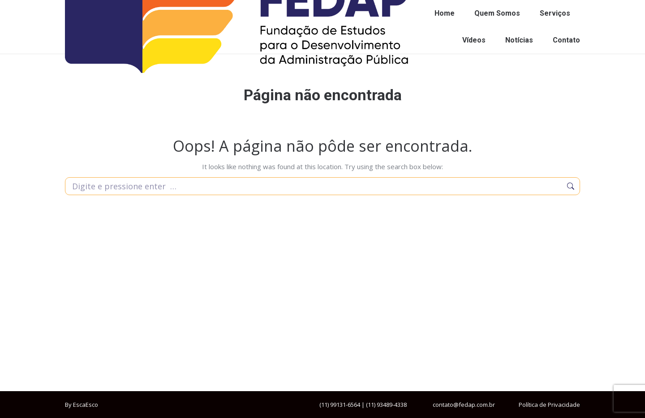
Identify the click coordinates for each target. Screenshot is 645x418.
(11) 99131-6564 (339, 405)
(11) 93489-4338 (386, 405)
